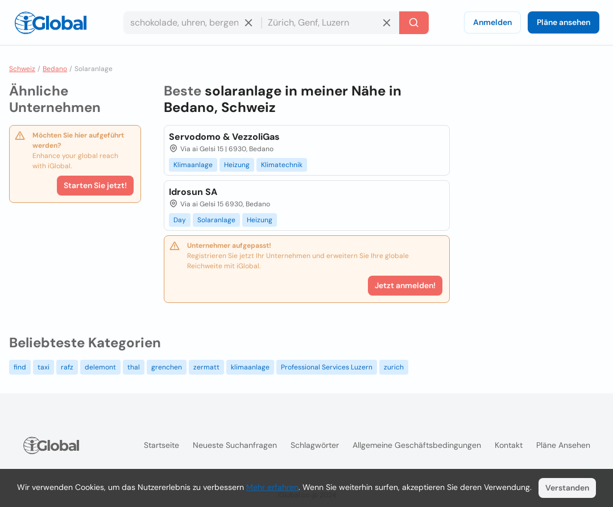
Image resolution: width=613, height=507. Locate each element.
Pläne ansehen (563, 22)
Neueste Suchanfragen (235, 445)
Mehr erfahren (272, 487)
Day (179, 220)
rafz (67, 367)
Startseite (161, 445)
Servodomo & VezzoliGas (224, 137)
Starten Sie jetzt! (95, 185)
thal (133, 367)
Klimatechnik (282, 164)
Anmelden (492, 22)
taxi (43, 367)
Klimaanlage (193, 164)
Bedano (55, 68)
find (20, 367)
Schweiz (22, 68)
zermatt (206, 367)
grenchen (166, 367)
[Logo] (51, 22)
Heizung (237, 164)
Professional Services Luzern (326, 367)
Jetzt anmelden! (405, 285)
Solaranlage (216, 220)
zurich (394, 367)
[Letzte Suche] (414, 22)
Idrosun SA (193, 192)
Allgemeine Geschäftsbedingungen (417, 445)
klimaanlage (250, 367)
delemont (100, 367)
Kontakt (509, 445)
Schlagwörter (315, 445)
